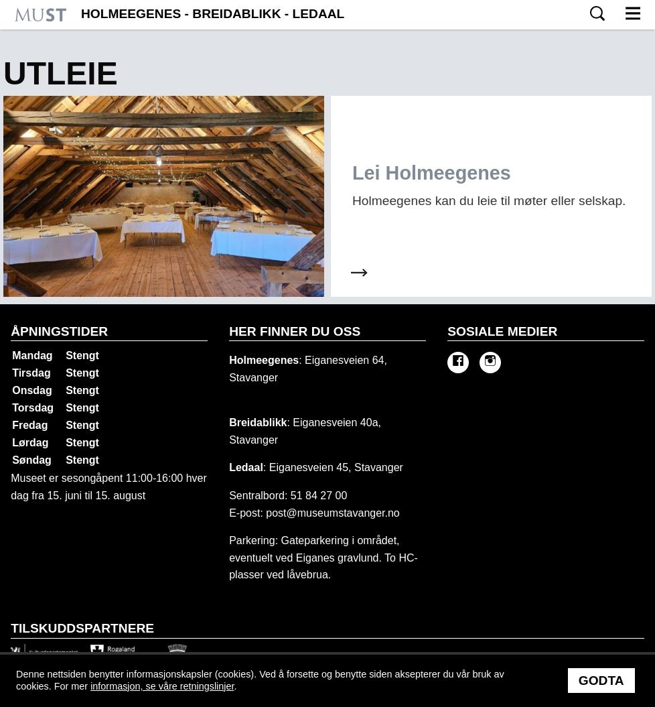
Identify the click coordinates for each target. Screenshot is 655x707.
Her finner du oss (294, 331)
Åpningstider (59, 331)
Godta (601, 680)
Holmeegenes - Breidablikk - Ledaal (212, 14)
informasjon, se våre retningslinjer (162, 686)
